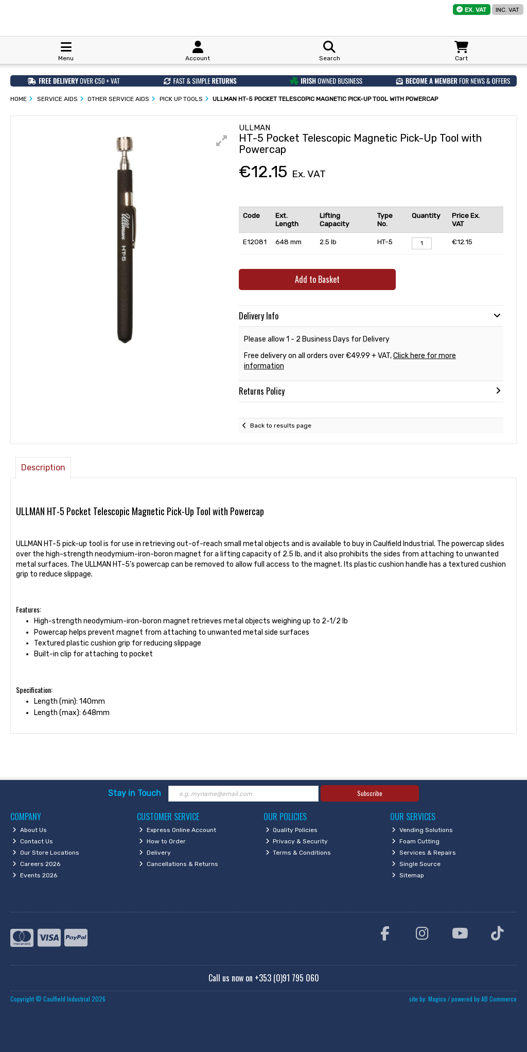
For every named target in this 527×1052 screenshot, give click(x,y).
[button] (222, 140)
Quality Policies (292, 830)
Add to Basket (317, 279)
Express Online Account (177, 830)
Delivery (155, 852)
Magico (437, 998)
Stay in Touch (134, 793)
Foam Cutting (416, 841)
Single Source (416, 864)
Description (43, 467)
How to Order (162, 841)
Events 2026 (34, 875)
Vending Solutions (422, 830)
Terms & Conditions (298, 852)
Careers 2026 (36, 864)
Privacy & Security (297, 841)
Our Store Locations (45, 852)
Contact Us (32, 841)
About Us (29, 830)
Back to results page (280, 425)
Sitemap (408, 875)
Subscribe (369, 793)
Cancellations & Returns (178, 864)
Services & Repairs (424, 852)
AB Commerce (499, 998)
